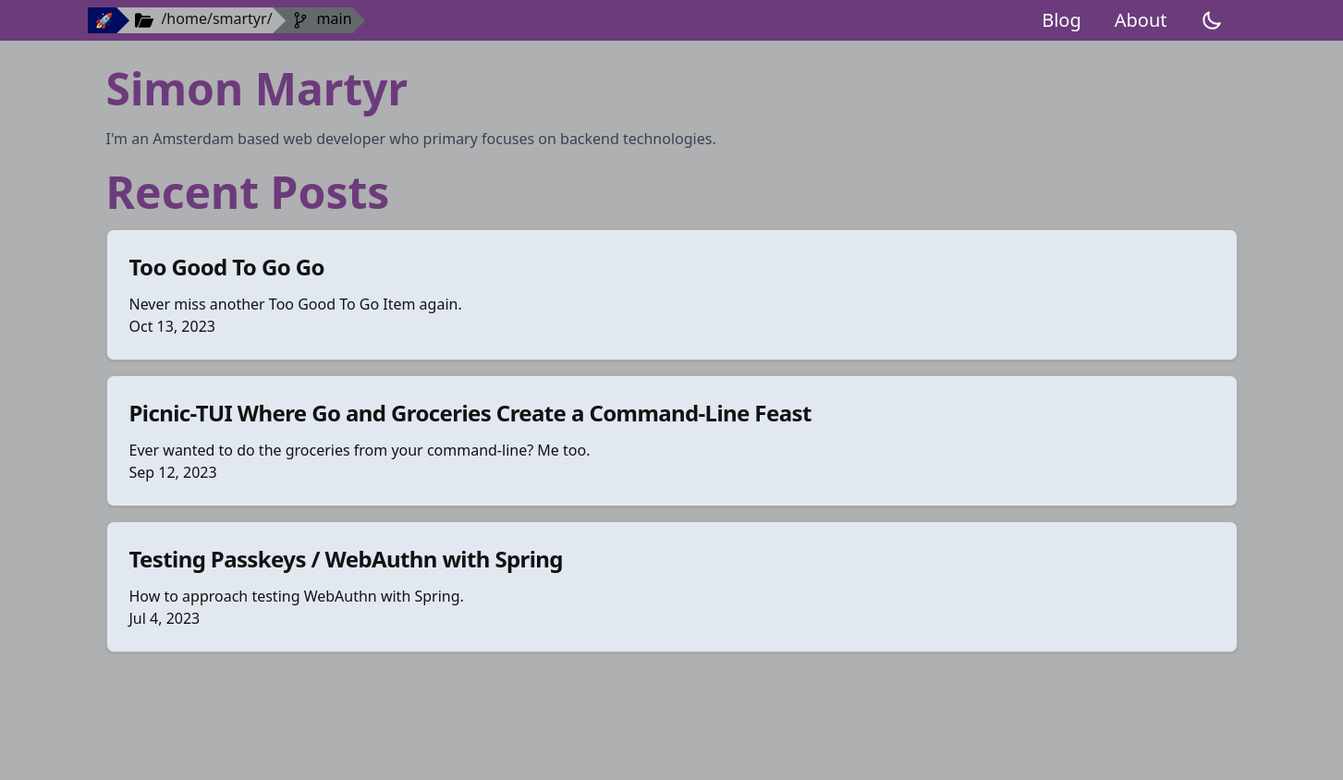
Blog (1061, 19)
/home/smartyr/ (216, 18)
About (1141, 19)
